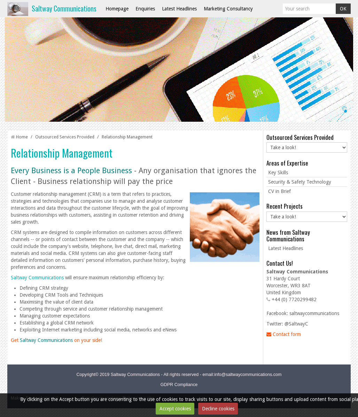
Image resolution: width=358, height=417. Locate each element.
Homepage (117, 8)
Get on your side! (56, 340)
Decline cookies (218, 408)
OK (343, 8)
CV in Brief (279, 191)
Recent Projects (284, 206)
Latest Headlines (179, 8)
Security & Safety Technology (299, 182)
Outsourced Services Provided (64, 136)
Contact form (283, 334)
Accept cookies (175, 408)
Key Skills (278, 172)
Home (22, 136)
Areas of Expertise (287, 163)
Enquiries (145, 8)
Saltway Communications (64, 8)
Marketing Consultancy (228, 8)
